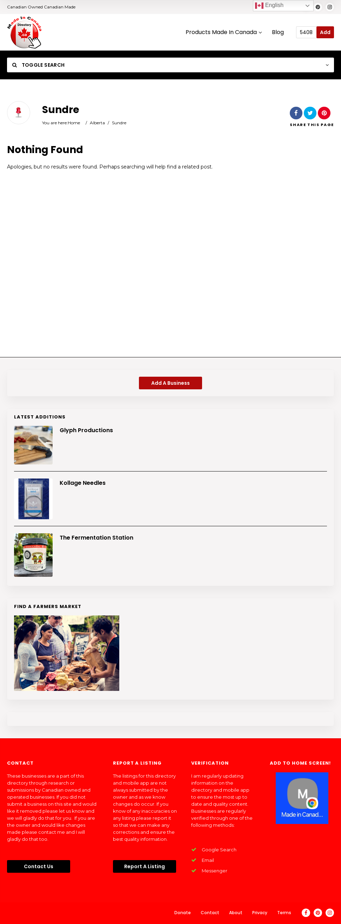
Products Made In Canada (223, 32)
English (269, 5)
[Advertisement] (170, 266)
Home (74, 122)
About (235, 913)
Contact (210, 913)
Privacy (259, 913)
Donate (182, 913)
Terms (284, 913)
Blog (278, 32)
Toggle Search (38, 64)
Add (325, 32)
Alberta (97, 122)
